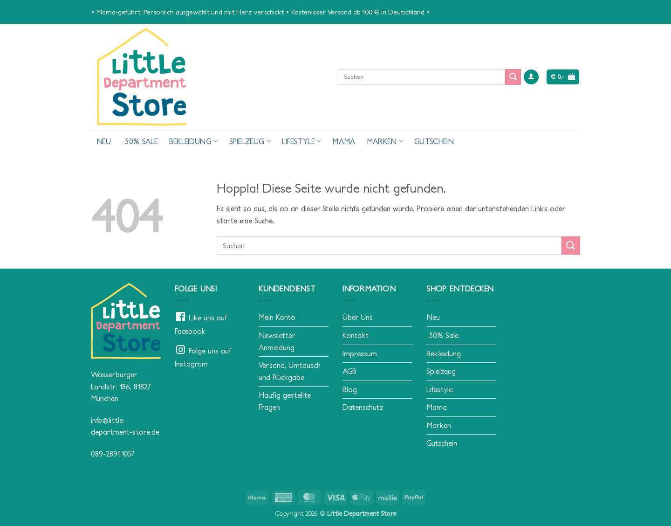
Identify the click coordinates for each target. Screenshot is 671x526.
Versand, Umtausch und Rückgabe (290, 371)
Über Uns (357, 317)
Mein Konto (277, 317)
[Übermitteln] (513, 77)
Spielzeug (250, 141)
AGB (349, 371)
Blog (349, 389)
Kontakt (355, 335)
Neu (103, 141)
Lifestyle (301, 141)
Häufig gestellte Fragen (285, 401)
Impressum (359, 353)
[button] (531, 77)
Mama (343, 141)
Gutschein (434, 141)
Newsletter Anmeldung (277, 341)
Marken (385, 141)
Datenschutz (362, 407)
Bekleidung (193, 141)
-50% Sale (140, 141)
